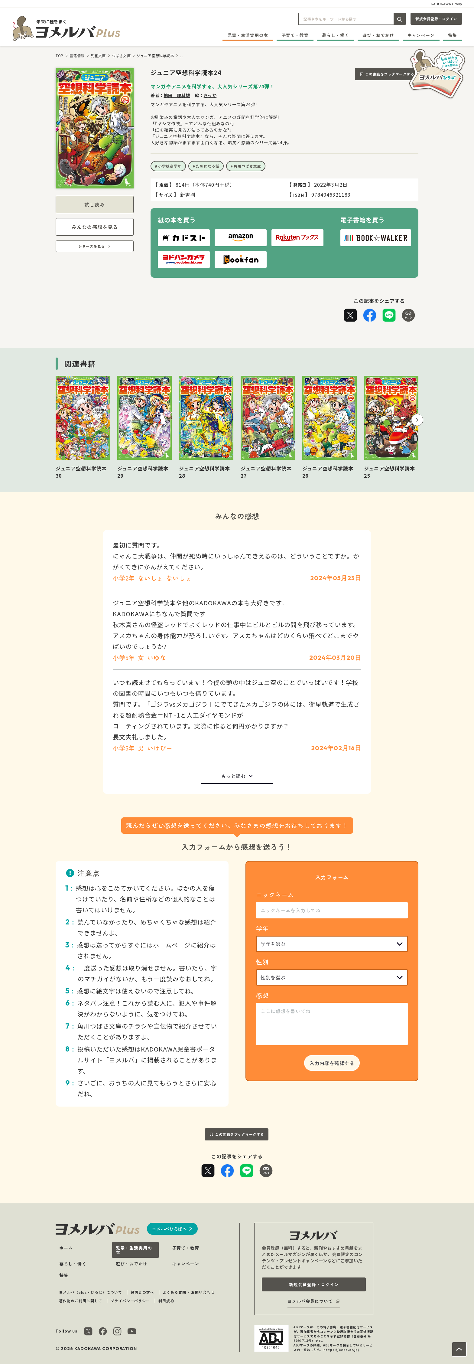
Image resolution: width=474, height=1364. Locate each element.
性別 (262, 961)
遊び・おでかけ (378, 35)
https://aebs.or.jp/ (341, 1349)
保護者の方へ (142, 1292)
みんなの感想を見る (95, 227)
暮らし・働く (335, 35)
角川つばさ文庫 (247, 165)
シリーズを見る (91, 246)
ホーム (66, 1248)
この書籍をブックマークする (389, 74)
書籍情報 (77, 55)
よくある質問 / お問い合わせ (189, 1292)
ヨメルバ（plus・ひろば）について (90, 1292)
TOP (59, 55)
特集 (452, 35)
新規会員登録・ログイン (436, 18)
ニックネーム (275, 894)
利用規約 (166, 1300)
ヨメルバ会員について (310, 1301)
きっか (210, 95)
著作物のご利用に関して (80, 1300)
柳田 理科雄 (177, 95)
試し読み (94, 204)
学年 (262, 928)
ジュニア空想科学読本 (155, 55)
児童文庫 (98, 55)
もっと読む (233, 776)
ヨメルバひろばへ (169, 1229)
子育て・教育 (295, 35)
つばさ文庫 (121, 55)
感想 (262, 995)
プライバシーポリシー (130, 1300)
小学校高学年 (170, 165)
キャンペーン (421, 35)
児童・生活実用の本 (247, 35)
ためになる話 (207, 165)
